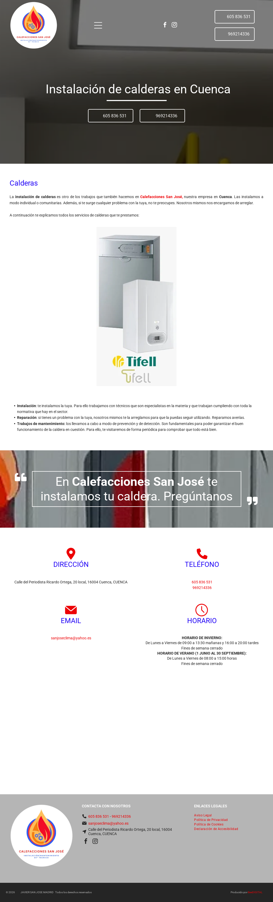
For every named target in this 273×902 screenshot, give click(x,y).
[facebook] (165, 25)
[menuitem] (228, 815)
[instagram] (174, 25)
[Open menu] (98, 25)
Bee (250, 892)
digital (257, 892)
